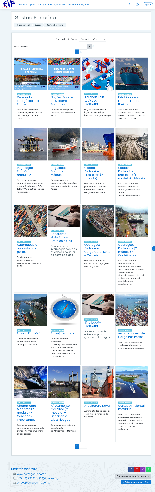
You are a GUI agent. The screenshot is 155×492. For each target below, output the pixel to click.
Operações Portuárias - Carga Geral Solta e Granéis (97, 250)
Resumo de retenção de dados (132, 476)
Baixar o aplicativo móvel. (135, 482)
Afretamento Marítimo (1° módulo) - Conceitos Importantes (26, 413)
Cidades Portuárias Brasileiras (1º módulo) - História (131, 173)
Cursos (38, 25)
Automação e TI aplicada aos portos (28, 248)
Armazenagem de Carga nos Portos (131, 335)
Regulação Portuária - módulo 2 (25, 171)
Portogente (83, 4)
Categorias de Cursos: (67, 39)
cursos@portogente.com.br (34, 482)
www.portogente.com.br (32, 474)
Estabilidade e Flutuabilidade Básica (128, 100)
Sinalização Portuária (92, 324)
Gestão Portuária (54, 25)
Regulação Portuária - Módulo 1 (59, 171)
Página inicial (23, 25)
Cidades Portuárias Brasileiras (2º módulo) (94, 173)
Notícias (23, 4)
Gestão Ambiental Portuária (131, 407)
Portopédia (43, 4)
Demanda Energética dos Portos (28, 100)
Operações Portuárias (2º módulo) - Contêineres (128, 250)
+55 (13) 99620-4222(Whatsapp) (37, 478)
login (147, 4)
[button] (94, 46)
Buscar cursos (21, 46)
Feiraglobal (55, 4)
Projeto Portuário (29, 333)
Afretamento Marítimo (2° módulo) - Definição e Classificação (60, 413)
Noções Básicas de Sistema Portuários (62, 100)
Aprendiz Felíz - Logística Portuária (95, 100)
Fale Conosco (69, 4)
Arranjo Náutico (62, 333)
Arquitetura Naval (97, 406)
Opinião (32, 4)
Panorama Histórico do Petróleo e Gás (61, 237)
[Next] (85, 51)
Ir (89, 46)
